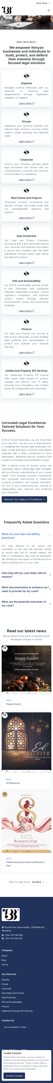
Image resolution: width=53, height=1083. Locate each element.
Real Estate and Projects (13, 993)
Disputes (6, 979)
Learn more (26, 103)
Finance (5, 1006)
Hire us (5, 964)
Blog (4, 960)
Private (5, 984)
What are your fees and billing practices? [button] (21, 536)
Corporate (6, 988)
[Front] (7, 10)
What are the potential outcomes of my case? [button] (24, 603)
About (4, 955)
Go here (38, 882)
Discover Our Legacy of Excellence (24, 499)
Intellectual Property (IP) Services (17, 1011)
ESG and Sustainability (12, 1002)
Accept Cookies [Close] (14, 1075)
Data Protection (9, 997)
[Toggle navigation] (43, 3)
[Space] (10, 914)
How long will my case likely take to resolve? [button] (24, 575)
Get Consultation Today (16, 1027)
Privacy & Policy (9, 1050)
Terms (24, 1050)
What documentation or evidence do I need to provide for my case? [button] (25, 589)
